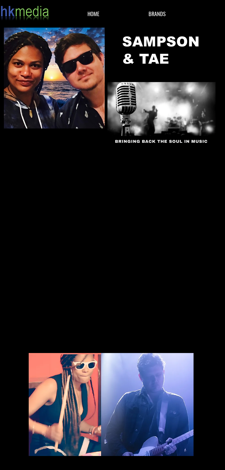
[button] (157, 13)
